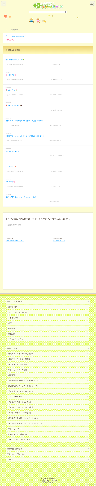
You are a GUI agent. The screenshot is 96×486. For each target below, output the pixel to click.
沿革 (10, 323)
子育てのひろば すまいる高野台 (20, 407)
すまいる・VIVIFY (15, 429)
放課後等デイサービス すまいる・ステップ (25, 380)
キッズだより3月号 (12, 151)
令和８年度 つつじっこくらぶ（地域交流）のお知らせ (25, 136)
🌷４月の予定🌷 (11, 90)
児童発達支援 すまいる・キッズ (20, 391)
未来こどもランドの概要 (17, 312)
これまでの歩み (14, 318)
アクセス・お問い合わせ (16, 454)
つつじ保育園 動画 (54, 201)
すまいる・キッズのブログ (56, 155)
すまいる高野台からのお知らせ (15, 95)
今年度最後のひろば (59, 240)
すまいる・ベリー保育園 (17, 370)
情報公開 (11, 334)
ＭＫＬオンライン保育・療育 (19, 439)
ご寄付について (13, 459)
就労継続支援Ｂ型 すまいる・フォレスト (24, 418)
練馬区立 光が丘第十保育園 (19, 359)
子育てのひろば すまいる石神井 (20, 402)
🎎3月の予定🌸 (11, 166)
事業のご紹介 (12, 348)
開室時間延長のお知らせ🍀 (15, 60)
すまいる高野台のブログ (56, 95)
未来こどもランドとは (15, 302)
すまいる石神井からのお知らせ (15, 64)
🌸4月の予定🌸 (11, 75)
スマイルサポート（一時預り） (20, 413)
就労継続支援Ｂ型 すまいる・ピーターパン (25, 423)
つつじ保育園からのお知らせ (14, 125)
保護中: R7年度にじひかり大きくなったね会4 (21, 197)
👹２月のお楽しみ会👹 (14, 105)
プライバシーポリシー (16, 339)
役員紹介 (11, 328)
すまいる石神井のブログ (16, 36)
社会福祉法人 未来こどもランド (48, 480)
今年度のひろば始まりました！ (15, 240)
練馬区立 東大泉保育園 (17, 364)
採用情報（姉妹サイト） (16, 449)
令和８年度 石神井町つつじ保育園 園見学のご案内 (24, 121)
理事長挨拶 (12, 307)
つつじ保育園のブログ (55, 125)
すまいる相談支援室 (15, 397)
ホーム (6, 30)
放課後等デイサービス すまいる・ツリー (24, 386)
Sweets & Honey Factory (17, 434)
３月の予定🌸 (10, 182)
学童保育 (11, 375)
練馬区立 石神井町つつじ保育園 (20, 354)
